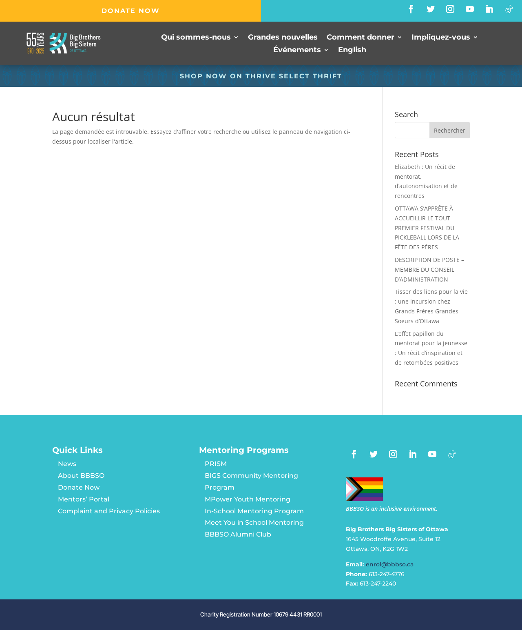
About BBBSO (81, 475)
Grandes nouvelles (283, 38)
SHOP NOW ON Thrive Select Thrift (261, 76)
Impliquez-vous (440, 38)
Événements (297, 50)
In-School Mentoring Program (254, 511)
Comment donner (360, 38)
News (67, 464)
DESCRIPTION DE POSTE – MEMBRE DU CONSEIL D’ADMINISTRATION (429, 269)
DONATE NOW (131, 11)
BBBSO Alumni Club (238, 534)
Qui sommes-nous (196, 38)
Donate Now (79, 487)
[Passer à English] (352, 51)
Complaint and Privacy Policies (109, 511)
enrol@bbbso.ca (390, 564)
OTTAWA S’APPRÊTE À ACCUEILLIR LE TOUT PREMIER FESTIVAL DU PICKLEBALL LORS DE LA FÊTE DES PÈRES (427, 227)
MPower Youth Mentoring (247, 499)
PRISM (216, 464)
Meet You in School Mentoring (254, 522)
